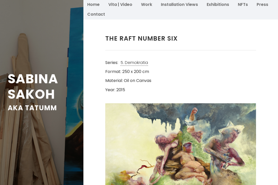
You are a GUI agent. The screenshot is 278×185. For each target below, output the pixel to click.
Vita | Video (120, 4)
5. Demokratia (134, 63)
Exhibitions (218, 4)
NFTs (243, 4)
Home (93, 4)
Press (262, 4)
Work (146, 4)
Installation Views (179, 4)
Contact (96, 14)
